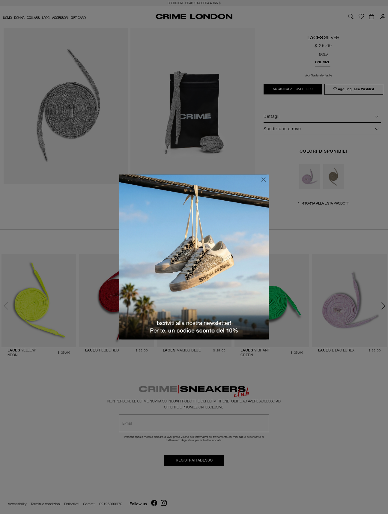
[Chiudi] (263, 179)
